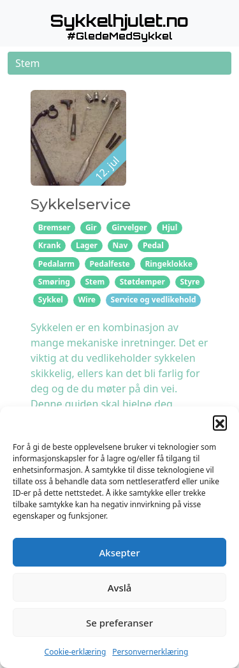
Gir (91, 227)
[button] (220, 422)
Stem (95, 281)
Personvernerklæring (150, 651)
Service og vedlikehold (153, 299)
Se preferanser (119, 622)
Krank (49, 245)
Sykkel (50, 299)
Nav (120, 245)
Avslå (120, 587)
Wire (86, 299)
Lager (87, 245)
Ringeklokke (168, 263)
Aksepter (119, 552)
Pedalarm (56, 263)
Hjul (169, 227)
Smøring (54, 281)
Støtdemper (142, 281)
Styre (189, 281)
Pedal (153, 245)
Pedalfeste (110, 263)
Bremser (54, 227)
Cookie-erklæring (75, 651)
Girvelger (129, 227)
